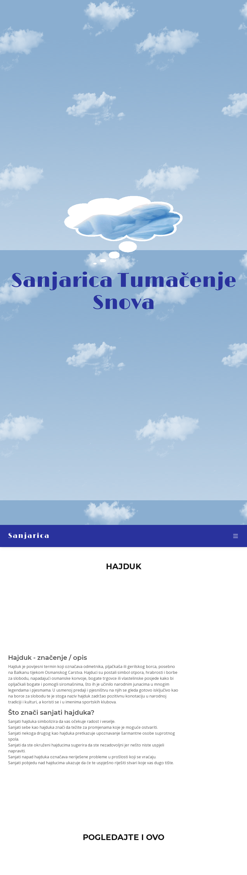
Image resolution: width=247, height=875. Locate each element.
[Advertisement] (123, 609)
